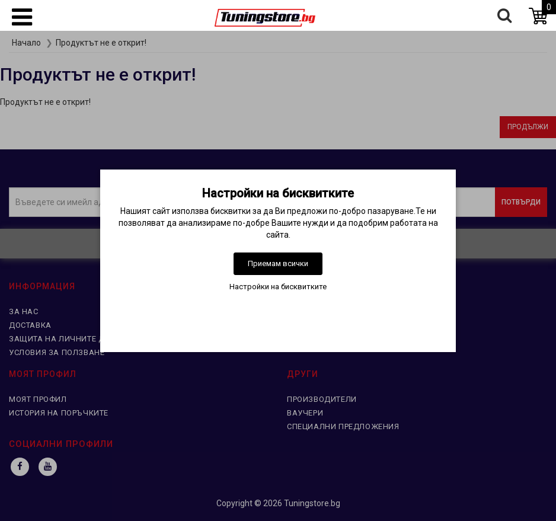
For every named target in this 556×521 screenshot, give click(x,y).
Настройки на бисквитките (278, 286)
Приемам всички (278, 263)
